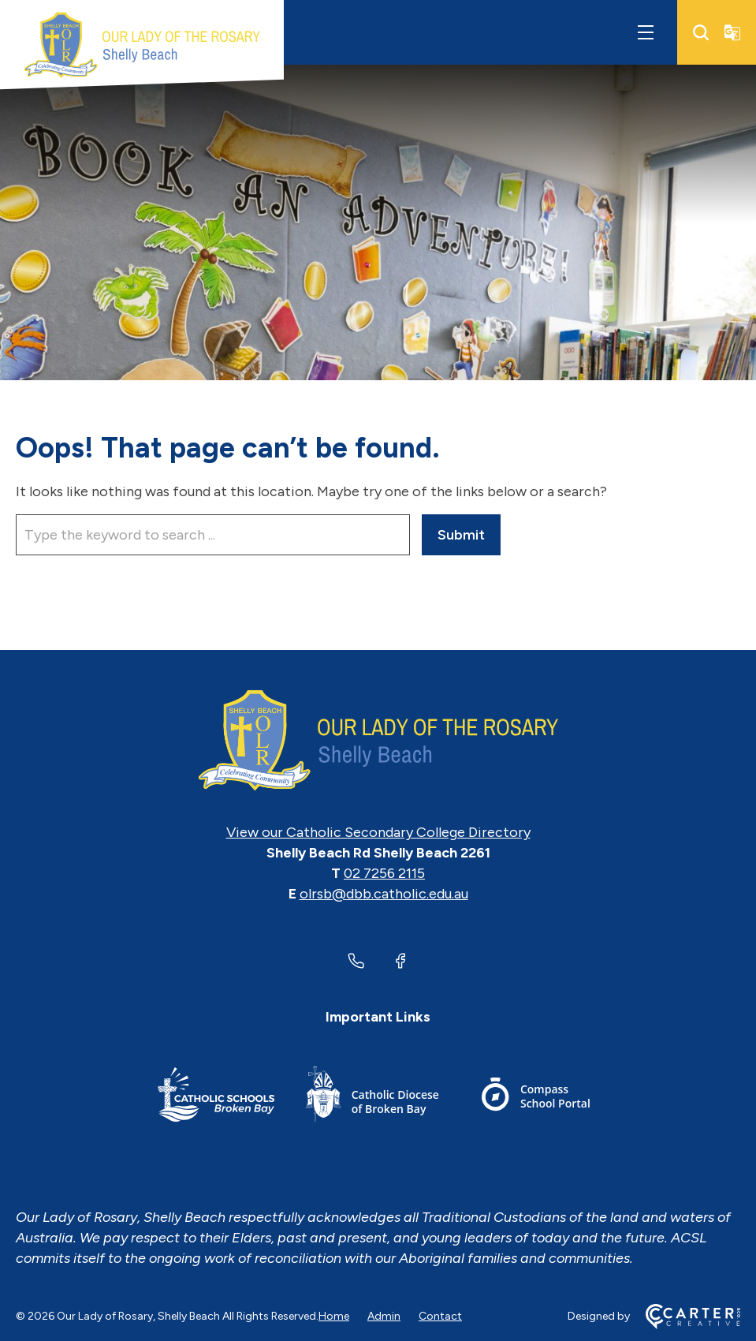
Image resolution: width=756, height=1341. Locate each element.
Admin (383, 1316)
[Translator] (732, 32)
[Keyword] (213, 534)
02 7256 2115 (384, 873)
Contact (440, 1316)
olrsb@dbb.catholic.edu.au (384, 893)
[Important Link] (216, 1096)
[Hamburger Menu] (646, 32)
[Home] (378, 740)
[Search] (701, 32)
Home (333, 1316)
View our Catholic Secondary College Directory (378, 832)
